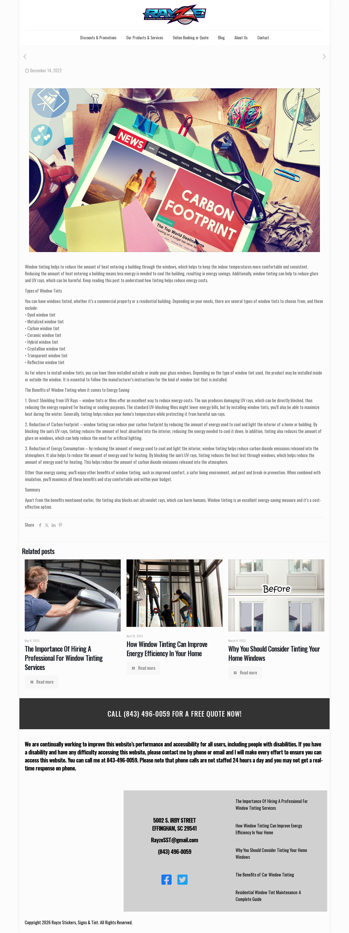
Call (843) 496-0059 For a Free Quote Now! (175, 714)
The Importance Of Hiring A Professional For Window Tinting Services (64, 658)
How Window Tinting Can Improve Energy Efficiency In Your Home (167, 648)
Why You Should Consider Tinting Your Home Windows (274, 653)
